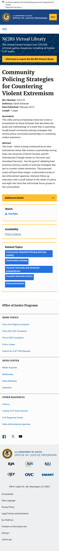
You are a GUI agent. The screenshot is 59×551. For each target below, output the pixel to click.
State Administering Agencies (16, 424)
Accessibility (7, 494)
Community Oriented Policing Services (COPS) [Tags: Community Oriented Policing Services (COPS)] (26, 254)
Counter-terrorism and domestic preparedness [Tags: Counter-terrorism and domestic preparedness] (23, 269)
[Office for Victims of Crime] (29, 477)
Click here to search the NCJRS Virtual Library (30, 59)
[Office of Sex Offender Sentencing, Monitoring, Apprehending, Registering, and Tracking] (48, 476)
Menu (53, 17)
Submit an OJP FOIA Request (16, 351)
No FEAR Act (7, 520)
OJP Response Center (12, 417)
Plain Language (8, 500)
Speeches (7, 387)
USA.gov (5, 533)
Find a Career (8, 344)
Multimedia (7, 374)
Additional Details (14, 198)
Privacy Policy (8, 507)
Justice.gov (7, 539)
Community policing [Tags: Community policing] (16, 260)
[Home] (30, 17)
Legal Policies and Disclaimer (15, 513)
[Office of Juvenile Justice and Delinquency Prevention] (11, 477)
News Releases (9, 381)
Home (4, 29)
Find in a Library (13, 234)
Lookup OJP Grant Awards (15, 410)
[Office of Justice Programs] (6, 17)
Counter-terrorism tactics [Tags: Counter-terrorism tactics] (19, 276)
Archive (5, 404)
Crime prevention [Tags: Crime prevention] (15, 283)
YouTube (13, 213)
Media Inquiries (9, 367)
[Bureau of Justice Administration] (11, 466)
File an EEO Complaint (13, 337)
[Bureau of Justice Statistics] (29, 467)
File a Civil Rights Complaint (15, 324)
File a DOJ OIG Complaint (14, 331)
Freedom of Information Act (14, 526)
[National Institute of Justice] (47, 466)
